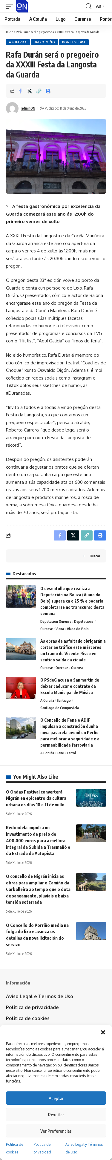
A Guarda (18, 42)
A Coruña (47, 700)
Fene (60, 753)
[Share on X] (29, 91)
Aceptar (56, 1098)
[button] (103, 1032)
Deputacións (83, 621)
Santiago (64, 700)
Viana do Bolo (78, 629)
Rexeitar (56, 1114)
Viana (60, 629)
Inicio (9, 32)
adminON (28, 108)
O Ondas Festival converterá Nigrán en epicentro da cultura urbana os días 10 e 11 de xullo (36, 798)
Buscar (95, 556)
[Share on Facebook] (20, 91)
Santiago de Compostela (59, 708)
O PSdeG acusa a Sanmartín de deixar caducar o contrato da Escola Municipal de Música (69, 686)
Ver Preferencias (56, 1131)
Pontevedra (74, 42)
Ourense (46, 629)
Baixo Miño (44, 42)
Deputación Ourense (55, 621)
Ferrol (71, 753)
